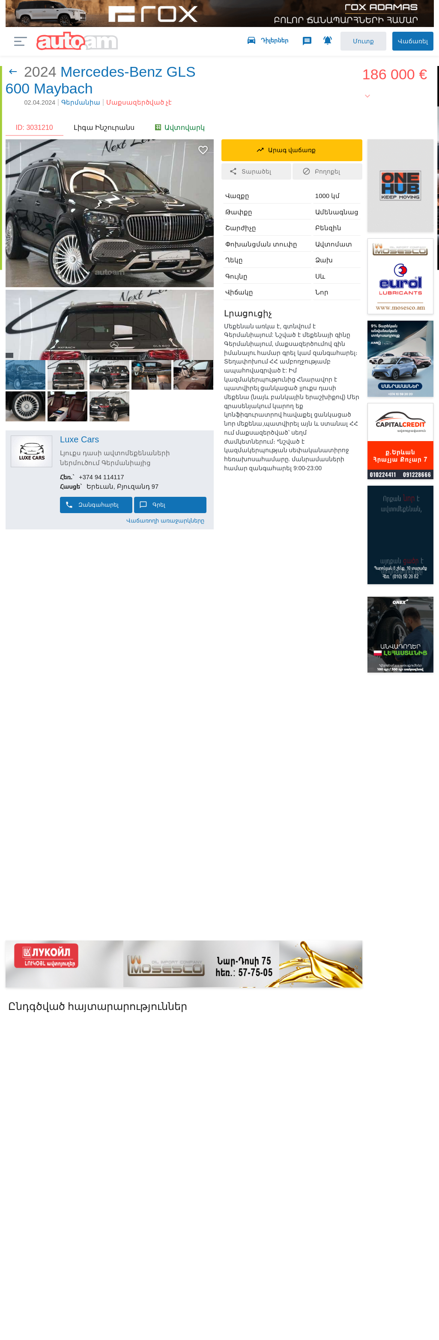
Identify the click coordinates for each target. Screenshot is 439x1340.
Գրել (152, 508)
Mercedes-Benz (111, 74)
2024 (40, 74)
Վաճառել (405, 42)
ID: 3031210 (34, 130)
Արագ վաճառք (285, 151)
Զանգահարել (92, 508)
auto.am (77, 43)
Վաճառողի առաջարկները (165, 524)
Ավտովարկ (180, 130)
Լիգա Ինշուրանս (104, 130)
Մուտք (346, 42)
